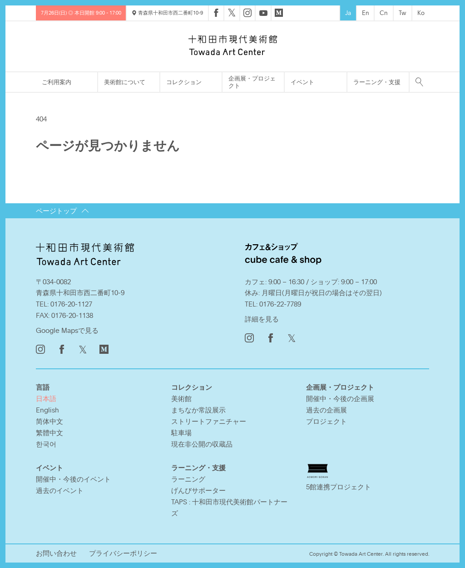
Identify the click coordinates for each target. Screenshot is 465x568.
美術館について (124, 82)
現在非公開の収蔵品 (201, 443)
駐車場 (181, 432)
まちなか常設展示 (198, 409)
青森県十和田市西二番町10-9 (167, 12)
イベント (302, 82)
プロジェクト (326, 421)
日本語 (46, 398)
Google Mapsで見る (67, 330)
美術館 (181, 398)
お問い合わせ (56, 553)
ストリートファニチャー (208, 421)
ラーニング (188, 478)
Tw (402, 13)
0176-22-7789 (280, 303)
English (47, 409)
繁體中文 (49, 432)
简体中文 (49, 421)
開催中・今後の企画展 (340, 398)
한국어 (46, 443)
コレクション (184, 82)
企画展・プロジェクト (252, 82)
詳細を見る (262, 318)
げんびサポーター (198, 490)
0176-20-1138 (72, 315)
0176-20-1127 (71, 303)
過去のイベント (60, 490)
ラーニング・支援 (377, 82)
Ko (421, 13)
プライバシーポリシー (123, 553)
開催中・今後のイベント (73, 478)
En (365, 13)
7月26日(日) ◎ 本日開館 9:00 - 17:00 (81, 12)
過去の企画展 (326, 409)
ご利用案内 (56, 82)
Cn (384, 13)
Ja (348, 13)
